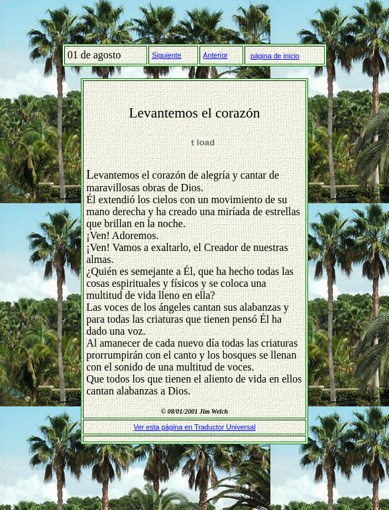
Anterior (215, 55)
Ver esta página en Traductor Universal (194, 427)
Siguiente (166, 55)
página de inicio (275, 56)
